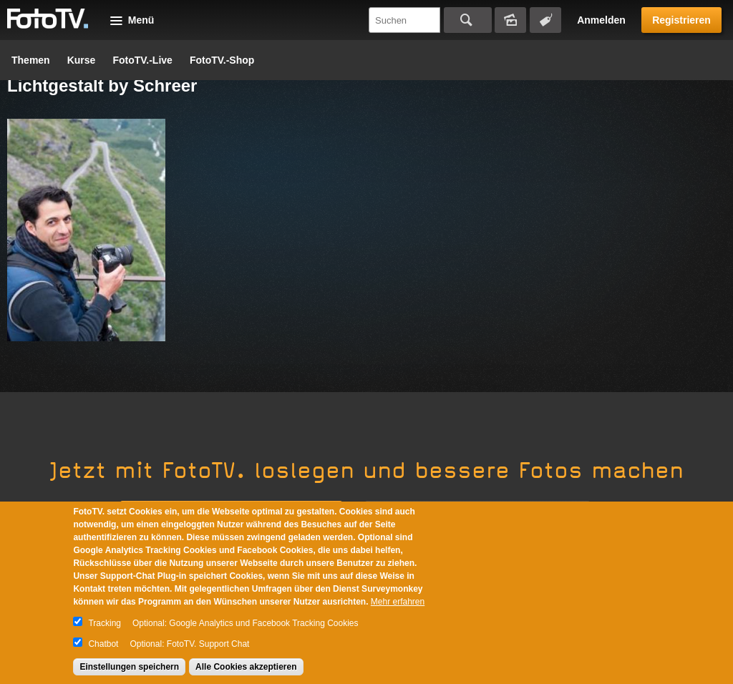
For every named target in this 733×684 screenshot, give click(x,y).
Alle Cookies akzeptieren (245, 667)
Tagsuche (545, 20)
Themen (30, 60)
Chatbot (103, 644)
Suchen (468, 20)
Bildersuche (510, 20)
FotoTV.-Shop (222, 60)
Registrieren (681, 20)
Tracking (104, 623)
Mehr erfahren (397, 602)
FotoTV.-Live (142, 60)
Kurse (81, 60)
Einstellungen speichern (129, 667)
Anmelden (601, 20)
